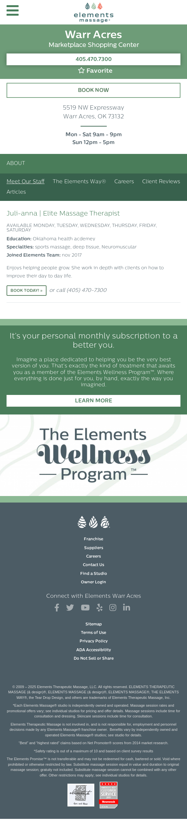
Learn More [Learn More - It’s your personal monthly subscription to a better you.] (93, 401)
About (16, 163)
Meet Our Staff (26, 182)
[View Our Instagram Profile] (113, 608)
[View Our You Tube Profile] (85, 608)
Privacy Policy (94, 641)
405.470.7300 (94, 59)
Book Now (93, 90)
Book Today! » (26, 291)
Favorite (95, 70)
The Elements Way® (79, 182)
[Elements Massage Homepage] (93, 12)
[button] (13, 12)
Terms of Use (93, 633)
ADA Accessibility (93, 650)
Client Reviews (161, 182)
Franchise (93, 539)
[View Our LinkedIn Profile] (127, 608)
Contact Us (93, 565)
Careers (124, 182)
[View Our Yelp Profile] (99, 608)
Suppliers (93, 548)
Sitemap (93, 624)
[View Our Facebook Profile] (57, 608)
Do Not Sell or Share (94, 659)
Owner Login (93, 582)
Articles (16, 192)
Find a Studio (93, 574)
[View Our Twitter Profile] (70, 608)
